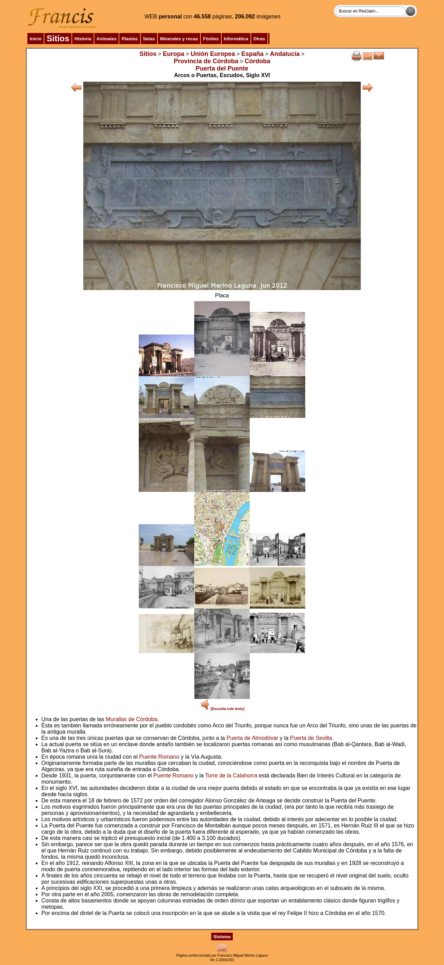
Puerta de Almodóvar (252, 738)
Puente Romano (159, 757)
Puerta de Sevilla (311, 738)
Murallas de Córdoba (131, 719)
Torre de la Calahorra (231, 775)
